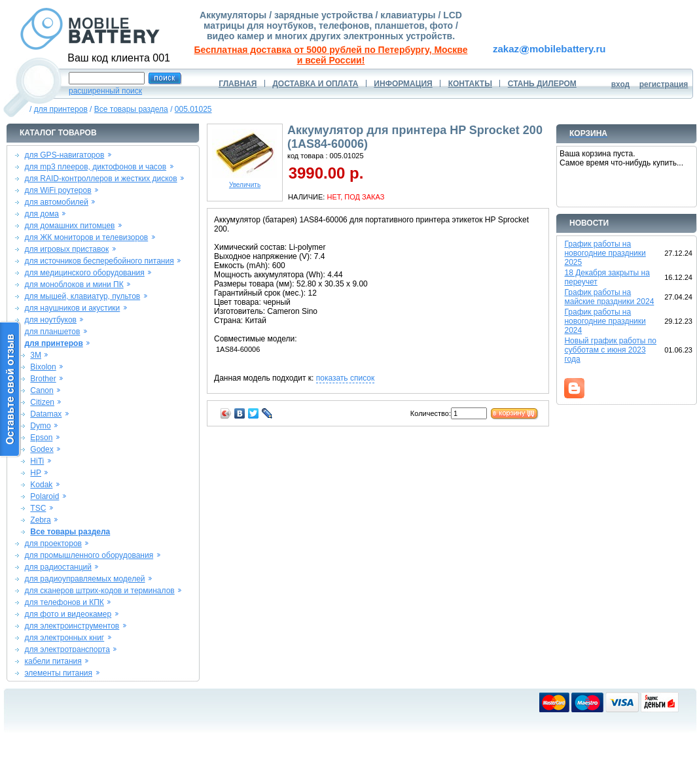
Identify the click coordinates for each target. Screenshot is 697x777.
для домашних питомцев (69, 225)
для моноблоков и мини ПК (73, 284)
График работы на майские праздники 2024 (609, 297)
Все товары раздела (131, 109)
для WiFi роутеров (57, 190)
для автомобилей (56, 202)
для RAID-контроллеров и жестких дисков (100, 178)
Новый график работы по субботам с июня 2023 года (610, 350)
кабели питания (52, 661)
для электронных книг (64, 637)
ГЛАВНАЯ (238, 83)
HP (35, 472)
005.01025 (193, 109)
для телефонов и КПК (63, 602)
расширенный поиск (105, 90)
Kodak (41, 484)
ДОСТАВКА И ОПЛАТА (315, 83)
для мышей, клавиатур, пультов (82, 296)
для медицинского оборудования (84, 272)
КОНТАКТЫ (470, 83)
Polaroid (44, 496)
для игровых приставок (66, 249)
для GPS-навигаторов (64, 155)
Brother (43, 378)
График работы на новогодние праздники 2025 (604, 253)
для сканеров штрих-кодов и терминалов (99, 590)
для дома (41, 213)
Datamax (46, 414)
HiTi (37, 461)
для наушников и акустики (72, 308)
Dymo (40, 425)
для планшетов (52, 331)
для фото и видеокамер (67, 614)
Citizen (42, 402)
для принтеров (61, 109)
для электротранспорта (66, 649)
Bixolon (43, 366)
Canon (41, 390)
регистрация (663, 84)
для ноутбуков (50, 319)
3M (35, 355)
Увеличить (244, 181)
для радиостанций (58, 567)
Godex (41, 449)
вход (620, 84)
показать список (345, 378)
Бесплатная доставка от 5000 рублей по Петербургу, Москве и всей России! (331, 54)
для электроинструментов (71, 625)
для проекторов (53, 543)
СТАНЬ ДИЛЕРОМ (542, 83)
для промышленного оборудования (88, 555)
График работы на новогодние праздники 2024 (604, 321)
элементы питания (58, 673)
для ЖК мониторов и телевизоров (86, 237)
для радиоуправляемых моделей (84, 578)
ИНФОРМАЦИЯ (403, 83)
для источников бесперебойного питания (98, 261)
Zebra (40, 520)
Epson (41, 437)
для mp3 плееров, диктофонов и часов (95, 166)
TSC (38, 508)
